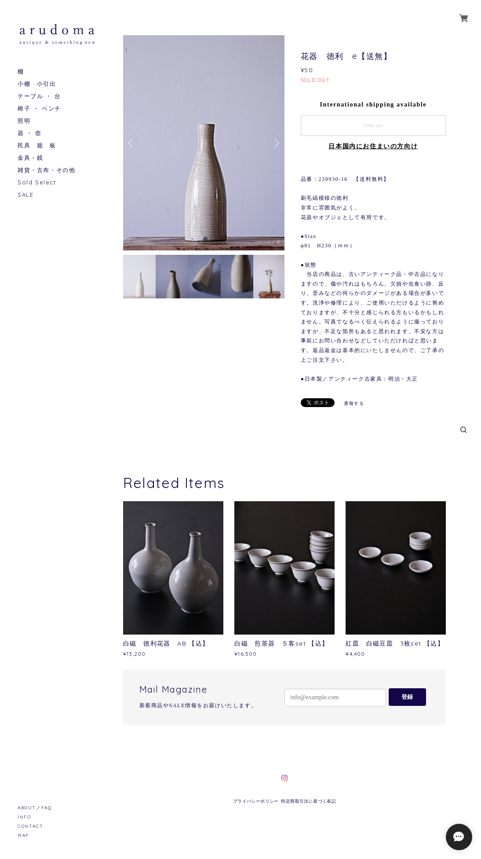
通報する (354, 403)
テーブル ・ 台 (39, 96)
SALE (25, 195)
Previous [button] (132, 143)
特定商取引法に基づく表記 (308, 801)
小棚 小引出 (37, 84)
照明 (24, 121)
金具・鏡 (30, 158)
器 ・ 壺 (30, 133)
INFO (24, 817)
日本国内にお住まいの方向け (373, 146)
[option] (203, 142)
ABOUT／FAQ (34, 808)
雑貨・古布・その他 (46, 170)
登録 (407, 697)
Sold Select (37, 182)
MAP (23, 835)
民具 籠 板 (37, 145)
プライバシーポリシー (256, 801)
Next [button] (275, 143)
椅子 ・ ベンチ (39, 108)
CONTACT (30, 826)
